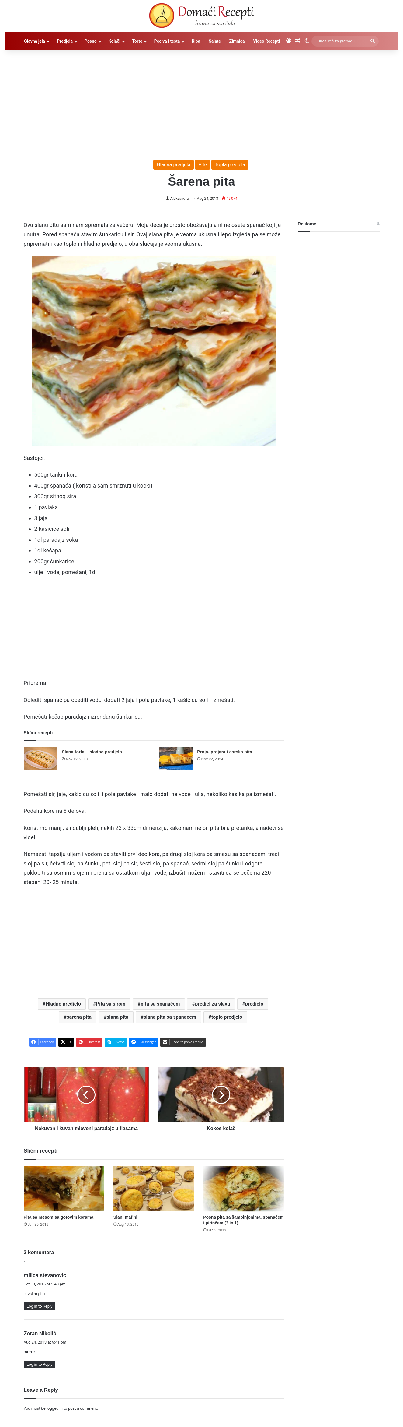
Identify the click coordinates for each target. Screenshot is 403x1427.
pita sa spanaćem (160, 1004)
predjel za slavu (212, 1004)
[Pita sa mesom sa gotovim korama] (64, 1189)
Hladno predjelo (63, 1004)
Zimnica (237, 41)
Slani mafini (125, 1217)
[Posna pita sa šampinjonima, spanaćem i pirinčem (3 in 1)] (243, 1189)
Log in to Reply (40, 1306)
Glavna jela (34, 41)
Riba (196, 41)
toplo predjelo (226, 1017)
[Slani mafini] (153, 1189)
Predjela (65, 41)
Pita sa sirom (111, 1004)
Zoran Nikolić (40, 1333)
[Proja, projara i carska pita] (176, 758)
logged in (55, 1408)
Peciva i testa (167, 41)
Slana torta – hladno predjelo (92, 751)
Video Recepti (266, 41)
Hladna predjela (173, 164)
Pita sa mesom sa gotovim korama (59, 1217)
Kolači (114, 41)
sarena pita (79, 1017)
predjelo (254, 1004)
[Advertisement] (201, 102)
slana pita (118, 1017)
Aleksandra (179, 198)
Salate (215, 41)
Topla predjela (230, 164)
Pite (202, 164)
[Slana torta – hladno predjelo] (40, 758)
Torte (137, 41)
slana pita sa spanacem (170, 1017)
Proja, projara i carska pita (224, 751)
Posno (91, 41)
